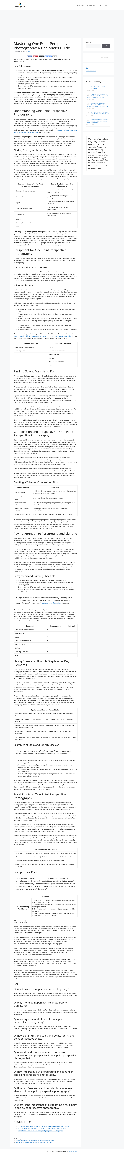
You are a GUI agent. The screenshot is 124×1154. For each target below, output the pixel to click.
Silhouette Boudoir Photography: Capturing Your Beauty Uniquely (35, 1140)
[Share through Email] (54, 56)
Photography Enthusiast (51, 603)
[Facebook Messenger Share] (48, 56)
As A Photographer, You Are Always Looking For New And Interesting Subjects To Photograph (97, 121)
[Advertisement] (62, 23)
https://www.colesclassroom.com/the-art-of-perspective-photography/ (42, 1128)
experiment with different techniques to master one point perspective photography (42, 336)
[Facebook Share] (29, 56)
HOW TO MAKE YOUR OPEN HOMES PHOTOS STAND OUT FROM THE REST (100, 112)
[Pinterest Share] (35, 56)
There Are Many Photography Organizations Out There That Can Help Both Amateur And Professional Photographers (98, 104)
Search (88, 42)
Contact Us (80, 5)
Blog (87, 68)
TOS (100, 5)
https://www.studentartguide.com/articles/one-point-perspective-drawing (43, 1126)
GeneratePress (72, 1151)
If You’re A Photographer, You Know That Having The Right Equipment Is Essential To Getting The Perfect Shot (97, 96)
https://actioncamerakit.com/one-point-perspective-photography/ (40, 1131)
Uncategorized (91, 71)
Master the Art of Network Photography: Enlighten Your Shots (34, 1142)
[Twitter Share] (41, 56)
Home (106, 5)
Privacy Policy (91, 5)
